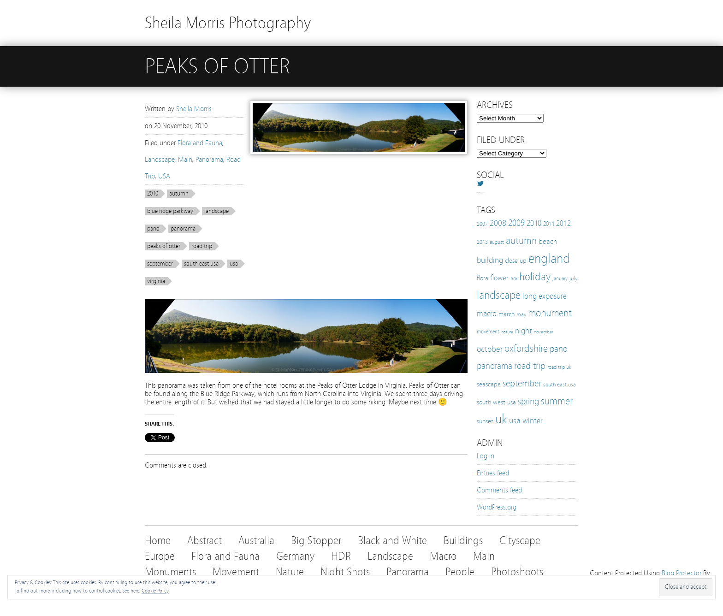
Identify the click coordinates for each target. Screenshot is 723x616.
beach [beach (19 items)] (548, 241)
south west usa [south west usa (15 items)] (496, 402)
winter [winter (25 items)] (532, 421)
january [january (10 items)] (560, 278)
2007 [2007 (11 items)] (482, 224)
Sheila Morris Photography (228, 22)
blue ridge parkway (170, 211)
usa (234, 263)
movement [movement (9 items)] (488, 332)
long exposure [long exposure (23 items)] (544, 296)
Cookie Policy (155, 590)
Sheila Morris (194, 109)
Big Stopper (316, 540)
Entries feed (493, 473)
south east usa (201, 263)
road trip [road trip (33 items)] (529, 366)
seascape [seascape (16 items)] (489, 384)
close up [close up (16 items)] (516, 260)
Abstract (204, 540)
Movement (236, 572)
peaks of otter (163, 246)
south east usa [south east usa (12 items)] (559, 384)
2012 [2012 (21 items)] (563, 223)
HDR (341, 556)
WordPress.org (496, 507)
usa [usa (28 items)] (515, 420)
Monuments (170, 572)
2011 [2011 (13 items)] (548, 224)
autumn (179, 193)
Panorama (209, 159)
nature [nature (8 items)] (507, 332)
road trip (201, 246)
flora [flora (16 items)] (482, 278)
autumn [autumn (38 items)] (521, 240)
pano (153, 228)
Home (158, 540)
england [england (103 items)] (549, 258)
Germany (295, 556)
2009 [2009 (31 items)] (516, 223)
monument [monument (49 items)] (550, 313)
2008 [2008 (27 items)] (498, 223)
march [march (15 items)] (506, 314)
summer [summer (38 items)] (557, 401)
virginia (156, 281)
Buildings (463, 540)
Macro (443, 556)
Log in (485, 456)
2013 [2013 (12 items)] (482, 241)
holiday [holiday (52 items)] (535, 277)
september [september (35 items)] (522, 383)
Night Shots (345, 572)
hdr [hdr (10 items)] (513, 278)
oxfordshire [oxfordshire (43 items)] (526, 349)
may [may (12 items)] (521, 314)
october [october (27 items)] (490, 349)
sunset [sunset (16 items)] (485, 421)
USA (164, 176)
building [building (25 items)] (490, 260)
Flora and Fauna (200, 143)
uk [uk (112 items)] (501, 418)
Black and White (392, 540)
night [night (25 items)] (523, 331)
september (160, 263)
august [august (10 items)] (497, 242)
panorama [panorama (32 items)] (494, 366)
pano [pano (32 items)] (559, 349)
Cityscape (519, 540)
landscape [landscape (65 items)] (499, 295)
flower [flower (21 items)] (499, 277)
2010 (152, 193)
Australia (256, 540)
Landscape (160, 159)
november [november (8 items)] (543, 332)
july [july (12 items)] (573, 278)
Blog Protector (681, 573)
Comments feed (499, 490)
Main (185, 159)
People (459, 572)
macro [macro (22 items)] (487, 313)
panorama (183, 228)
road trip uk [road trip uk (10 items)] (559, 367)
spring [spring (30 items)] (528, 402)
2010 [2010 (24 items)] (534, 223)
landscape (216, 211)
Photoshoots (517, 572)
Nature (290, 572)
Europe (160, 556)
